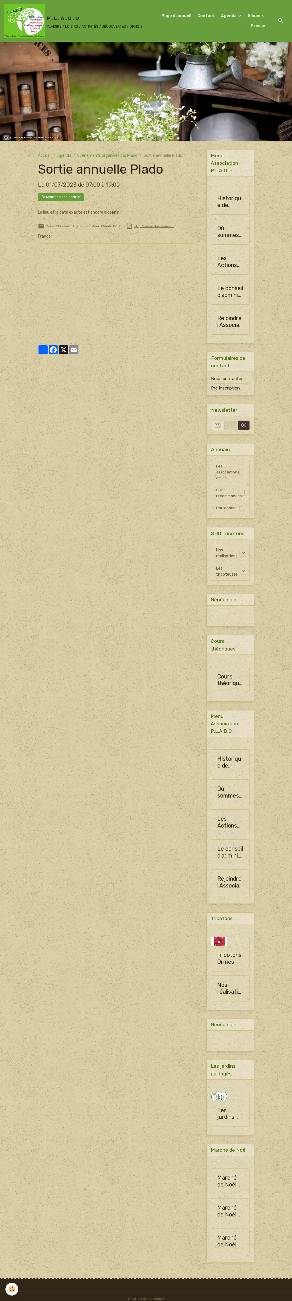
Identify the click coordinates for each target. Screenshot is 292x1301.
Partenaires (230, 509)
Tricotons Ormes (229, 961)
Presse (258, 25)
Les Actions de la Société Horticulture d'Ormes (229, 262)
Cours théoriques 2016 (229, 682)
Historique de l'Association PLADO (230, 202)
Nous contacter (227, 379)
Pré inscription (225, 388)
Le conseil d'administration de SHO (230, 292)
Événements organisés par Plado (107, 155)
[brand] (71, 21)
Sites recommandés (231, 493)
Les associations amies (230, 472)
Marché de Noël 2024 (227, 1185)
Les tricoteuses (227, 572)
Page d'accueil (176, 15)
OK (243, 425)
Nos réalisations (227, 554)
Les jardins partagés (229, 1117)
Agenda (229, 15)
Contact (206, 15)
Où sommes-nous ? (229, 232)
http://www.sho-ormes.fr (154, 226)
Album (254, 15)
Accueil (44, 155)
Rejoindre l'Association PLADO (230, 322)
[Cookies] (12, 1289)
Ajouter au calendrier (61, 197)
